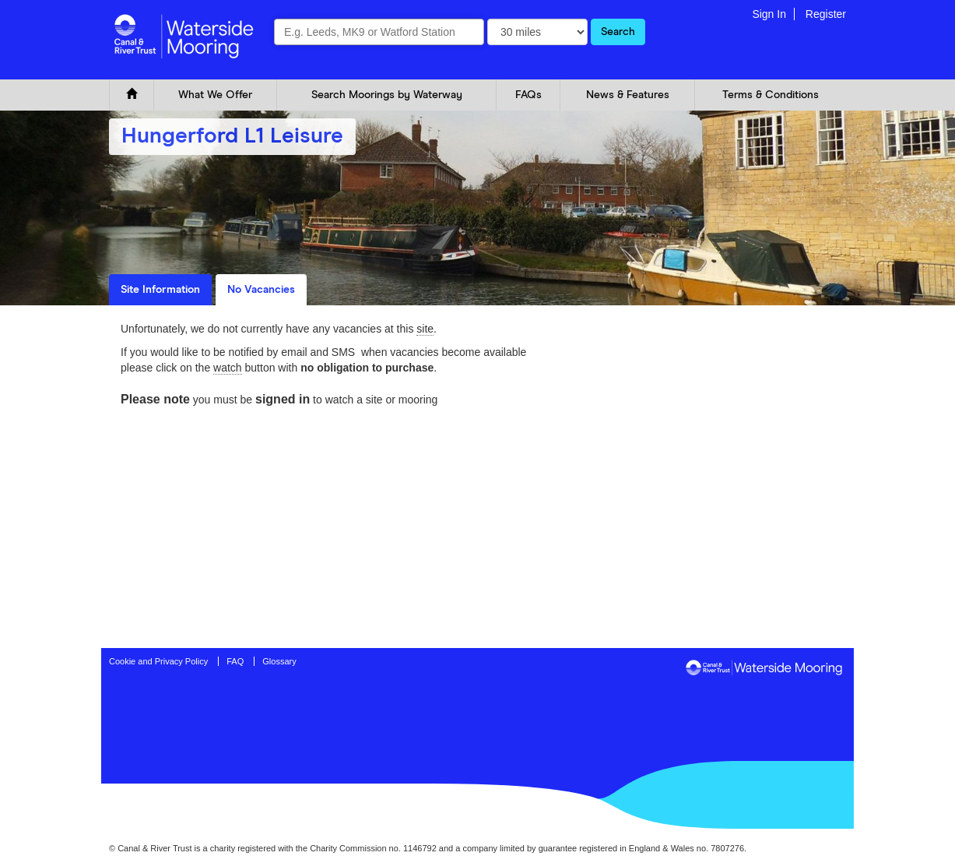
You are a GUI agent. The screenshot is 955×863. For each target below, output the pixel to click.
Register (826, 14)
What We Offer (215, 95)
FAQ (235, 661)
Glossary (279, 661)
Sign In (769, 14)
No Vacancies (261, 289)
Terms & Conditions (770, 95)
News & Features (627, 95)
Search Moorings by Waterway (386, 95)
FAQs (528, 95)
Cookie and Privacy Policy (158, 661)
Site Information (160, 289)
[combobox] (379, 31)
